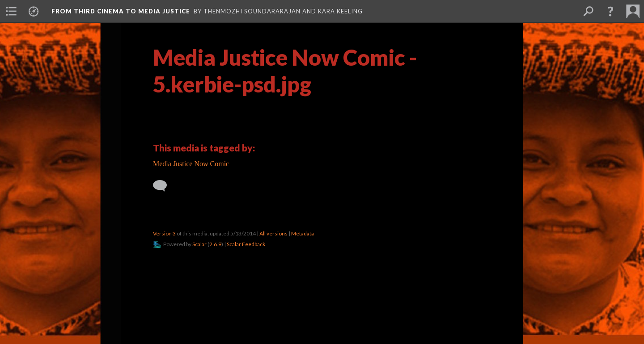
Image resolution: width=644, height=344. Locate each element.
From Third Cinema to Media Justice (120, 11)
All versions (273, 233)
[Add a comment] (164, 186)
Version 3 (164, 233)
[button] (610, 11)
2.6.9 (215, 244)
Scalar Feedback (246, 244)
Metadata (302, 233)
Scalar (199, 244)
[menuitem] (11, 11)
